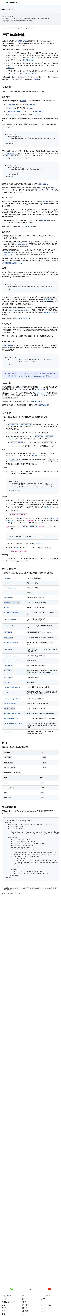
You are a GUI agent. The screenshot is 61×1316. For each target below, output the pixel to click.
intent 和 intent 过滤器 (25, 226)
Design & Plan (19, 28)
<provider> (37, 115)
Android (4, 1299)
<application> (22, 244)
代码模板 (35, 79)
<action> (7, 578)
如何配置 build (36, 401)
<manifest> (14, 424)
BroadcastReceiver (15, 111)
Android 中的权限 (23, 318)
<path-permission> (11, 642)
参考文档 (35, 456)
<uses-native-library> (12, 713)
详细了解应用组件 (29, 60)
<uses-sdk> (8, 732)
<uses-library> (9, 708)
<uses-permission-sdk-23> (13, 723)
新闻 (3, 1311)
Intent (45, 202)
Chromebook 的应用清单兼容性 (40, 376)
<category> (8, 598)
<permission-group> (11, 656)
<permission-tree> (11, 661)
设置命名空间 (42, 184)
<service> (30, 108)
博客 (3, 1314)
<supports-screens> (11, 692)
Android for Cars (46, 1308)
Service (11, 108)
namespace (10, 153)
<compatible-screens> (12, 602)
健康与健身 (25, 1305)
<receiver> (38, 111)
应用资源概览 (39, 544)
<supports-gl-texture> (12, 687)
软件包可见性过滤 (41, 672)
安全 (3, 1305)
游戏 (23, 1299)
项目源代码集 (21, 41)
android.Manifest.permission (18, 310)
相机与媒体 (25, 1308)
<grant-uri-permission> (13, 612)
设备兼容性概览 (43, 405)
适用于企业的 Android (8, 1302)
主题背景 (17, 547)
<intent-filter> (44, 220)
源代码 (4, 1308)
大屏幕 (43, 1299)
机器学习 (24, 1302)
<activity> (31, 105)
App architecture (9, 9)
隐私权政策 (25, 1311)
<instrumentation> (11, 619)
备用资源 (48, 507)
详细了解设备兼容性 (31, 73)
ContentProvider (14, 115)
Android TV (44, 1311)
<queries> (7, 670)
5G (23, 1314)
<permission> (48, 312)
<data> (6, 607)
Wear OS (44, 1302)
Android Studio (15, 77)
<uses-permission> (50, 299)
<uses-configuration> (12, 699)
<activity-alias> (16, 442)
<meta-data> (8, 637)
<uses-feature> (9, 704)
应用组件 (23, 101)
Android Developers (7, 28)
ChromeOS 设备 (46, 1305)
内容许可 (20, 888)
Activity (11, 105)
